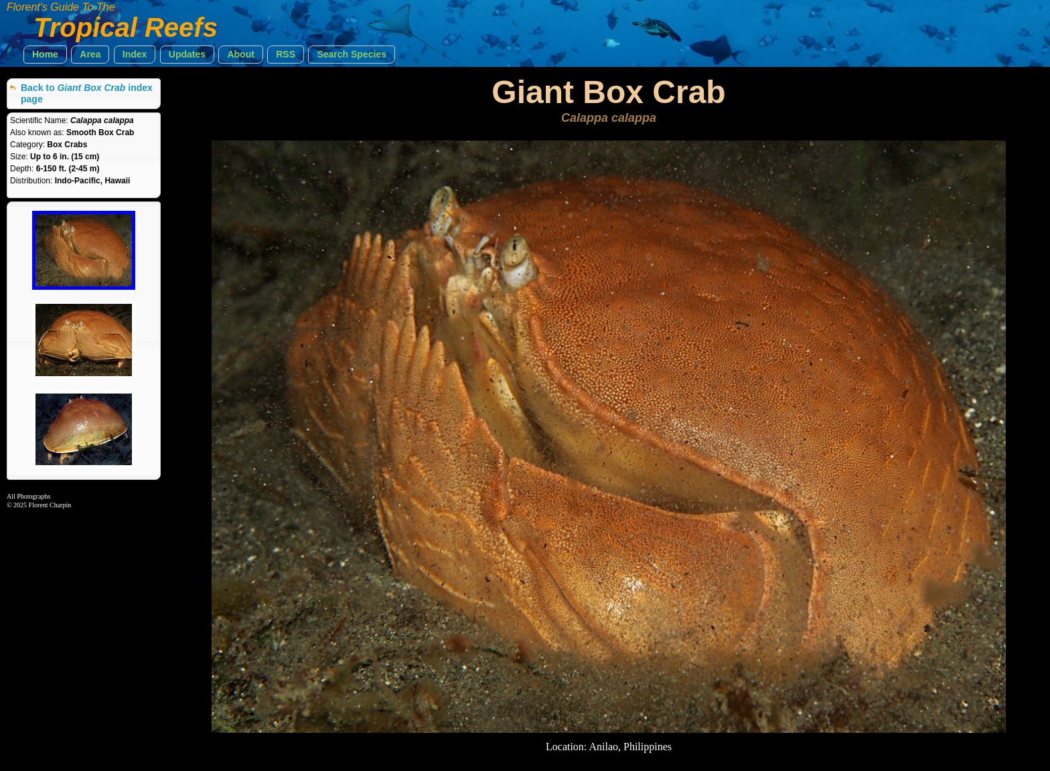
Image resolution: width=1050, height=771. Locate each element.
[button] (45, 55)
